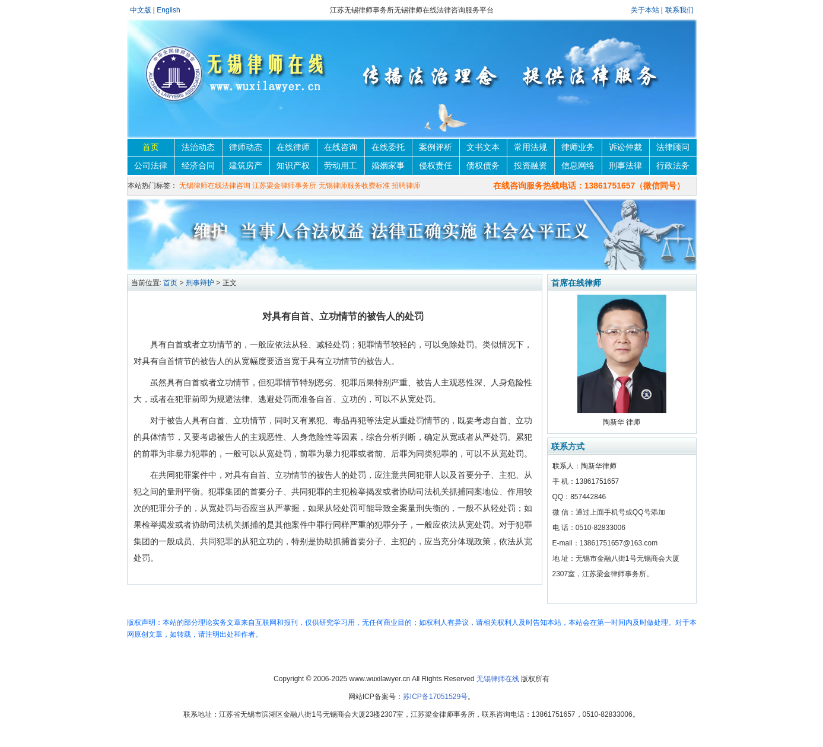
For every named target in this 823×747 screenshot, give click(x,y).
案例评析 (435, 147)
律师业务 (578, 147)
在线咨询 (340, 147)
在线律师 (293, 147)
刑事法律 (625, 165)
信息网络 (578, 165)
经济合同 (198, 165)
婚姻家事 (388, 165)
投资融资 (530, 165)
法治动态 (198, 147)
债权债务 (483, 165)
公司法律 (150, 165)
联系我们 (679, 10)
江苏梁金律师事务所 (284, 185)
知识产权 (293, 165)
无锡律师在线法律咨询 (214, 185)
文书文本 (483, 147)
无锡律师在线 (497, 679)
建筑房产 (245, 165)
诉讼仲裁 (625, 147)
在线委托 (388, 147)
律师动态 (245, 147)
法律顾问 (672, 147)
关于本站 (646, 10)
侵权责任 (435, 165)
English (168, 10)
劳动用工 (340, 165)
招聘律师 (406, 185)
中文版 (140, 10)
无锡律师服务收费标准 (354, 185)
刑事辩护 (200, 283)
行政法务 (672, 165)
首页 (150, 147)
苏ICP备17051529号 (435, 696)
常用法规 (530, 147)
